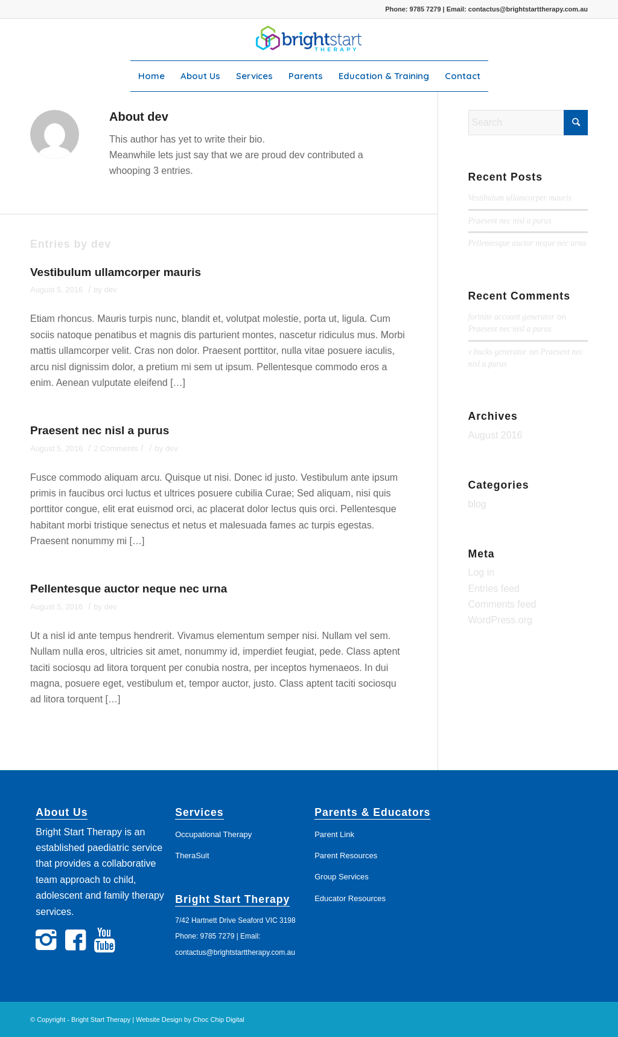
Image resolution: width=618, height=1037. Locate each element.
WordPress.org (500, 620)
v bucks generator (497, 351)
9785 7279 (425, 9)
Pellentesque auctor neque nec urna (128, 588)
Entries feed (494, 588)
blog (477, 504)
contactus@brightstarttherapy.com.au (528, 9)
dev (110, 289)
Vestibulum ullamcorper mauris (115, 272)
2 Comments (116, 448)
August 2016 (495, 435)
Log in (481, 572)
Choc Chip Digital (218, 1019)
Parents (337, 812)
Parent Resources (345, 855)
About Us (62, 812)
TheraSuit (192, 855)
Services (199, 812)
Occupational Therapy (213, 834)
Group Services (341, 876)
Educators (401, 812)
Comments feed (502, 604)
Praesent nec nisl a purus (99, 430)
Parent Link (334, 834)
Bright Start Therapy (232, 899)
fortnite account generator (511, 316)
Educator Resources (350, 898)
